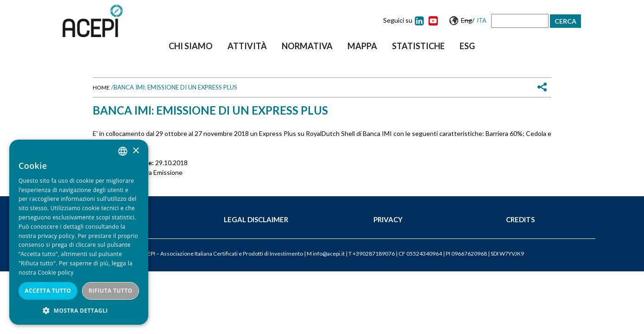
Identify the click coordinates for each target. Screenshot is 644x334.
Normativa (307, 46)
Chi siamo (191, 46)
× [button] (135, 151)
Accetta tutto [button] (48, 291)
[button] (79, 310)
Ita (481, 20)
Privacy (388, 219)
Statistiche (418, 46)
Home (101, 87)
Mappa (362, 46)
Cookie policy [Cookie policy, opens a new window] (55, 272)
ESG (467, 46)
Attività (247, 46)
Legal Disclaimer (256, 219)
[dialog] (78, 232)
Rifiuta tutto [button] (110, 291)
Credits (520, 219)
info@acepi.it (329, 253)
